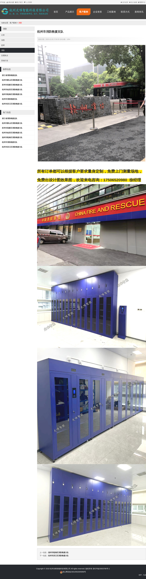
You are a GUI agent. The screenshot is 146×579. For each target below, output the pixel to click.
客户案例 (83, 12)
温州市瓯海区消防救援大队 (12, 94)
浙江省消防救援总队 (9, 75)
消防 (20, 23)
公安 (3, 35)
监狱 (3, 45)
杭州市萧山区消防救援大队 (12, 80)
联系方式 (125, 12)
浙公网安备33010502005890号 (74, 572)
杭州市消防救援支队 (9, 99)
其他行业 (4, 61)
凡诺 (144, 575)
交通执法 (4, 55)
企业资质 (97, 12)
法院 (3, 40)
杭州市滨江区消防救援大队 (12, 104)
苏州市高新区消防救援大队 (12, 85)
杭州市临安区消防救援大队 (12, 90)
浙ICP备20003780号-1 (101, 569)
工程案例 (111, 12)
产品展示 (69, 12)
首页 (56, 12)
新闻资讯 (139, 12)
